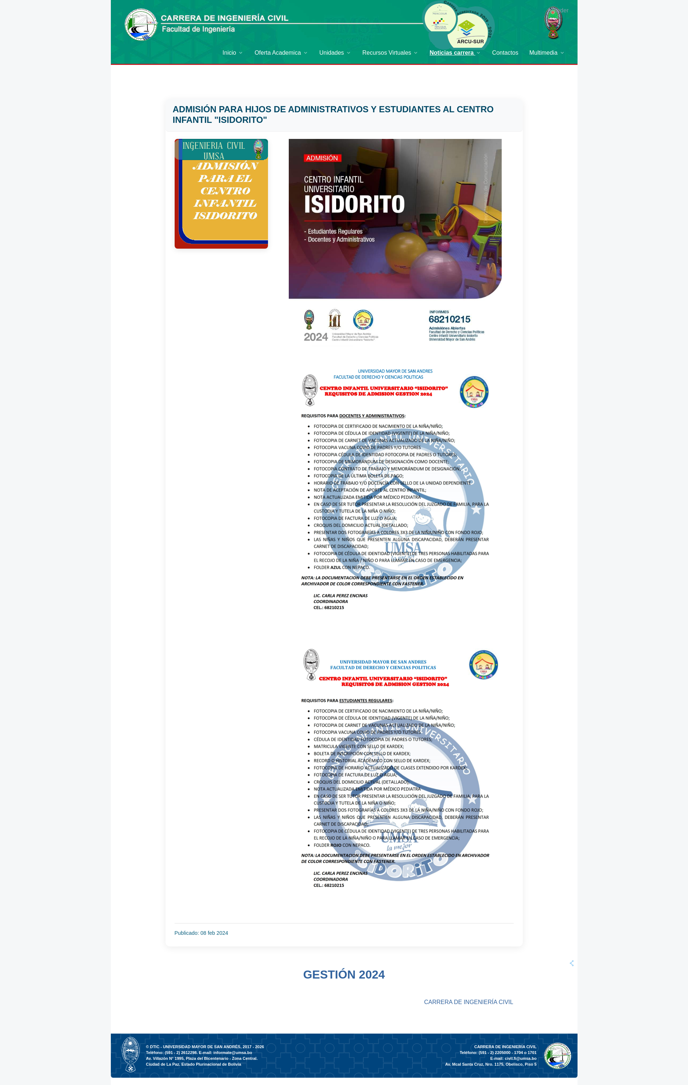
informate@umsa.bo (232, 1052)
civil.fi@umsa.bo (521, 1058)
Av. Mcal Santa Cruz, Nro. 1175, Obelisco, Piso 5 (491, 1064)
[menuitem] (233, 52)
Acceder (558, 10)
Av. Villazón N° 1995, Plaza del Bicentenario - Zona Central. (201, 1058)
